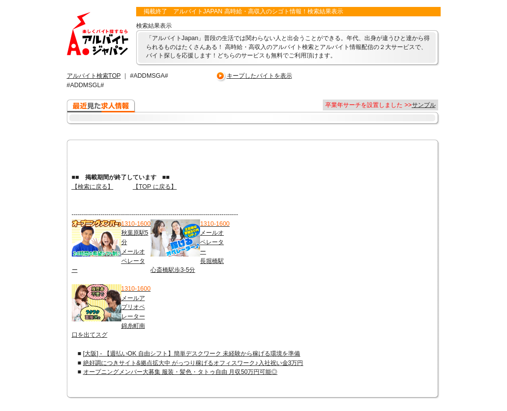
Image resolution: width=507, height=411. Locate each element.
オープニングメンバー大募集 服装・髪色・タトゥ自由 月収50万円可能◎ (180, 371)
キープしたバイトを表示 (259, 75)
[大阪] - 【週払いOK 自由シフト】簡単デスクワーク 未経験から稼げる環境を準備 (192, 353)
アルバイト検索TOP (94, 75)
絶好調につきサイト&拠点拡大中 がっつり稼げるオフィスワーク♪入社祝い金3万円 (193, 363)
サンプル (424, 105)
